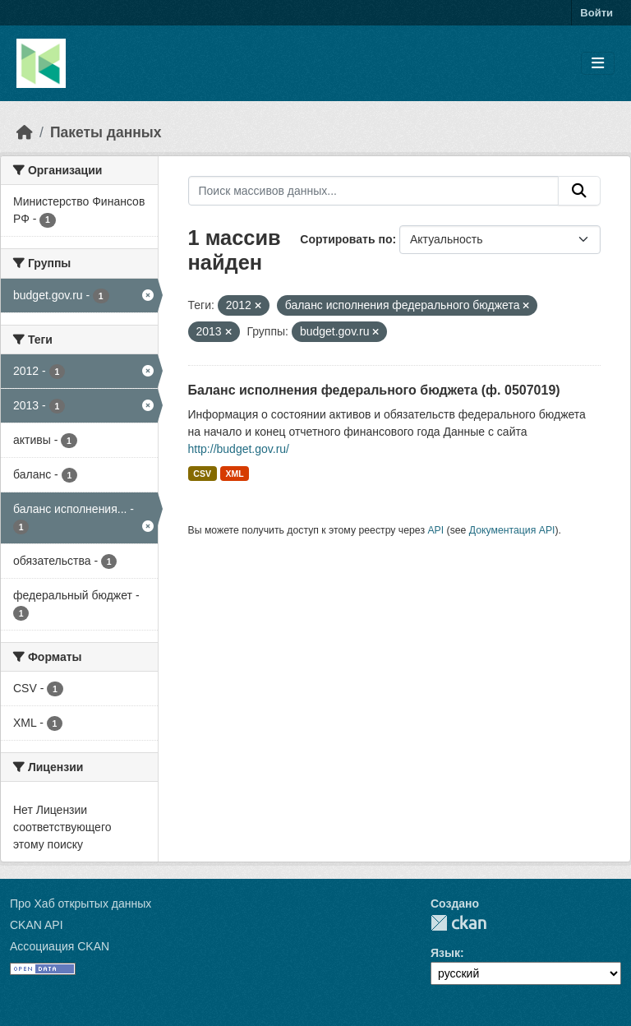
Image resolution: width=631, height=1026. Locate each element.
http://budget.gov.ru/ (239, 448)
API (435, 530)
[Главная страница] (24, 132)
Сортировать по (346, 239)
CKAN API (36, 924)
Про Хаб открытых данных (80, 903)
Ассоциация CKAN (59, 946)
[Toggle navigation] (598, 64)
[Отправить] (579, 191)
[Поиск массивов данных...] (374, 191)
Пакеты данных (106, 132)
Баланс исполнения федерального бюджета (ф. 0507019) (374, 390)
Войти (596, 13)
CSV (202, 473)
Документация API (512, 530)
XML (234, 473)
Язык (445, 952)
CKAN (458, 922)
